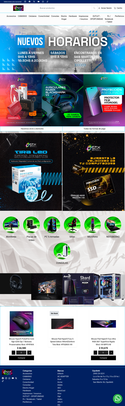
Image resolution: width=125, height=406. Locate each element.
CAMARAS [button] (22, 16)
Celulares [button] (33, 16)
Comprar (21, 358)
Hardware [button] (73, 16)
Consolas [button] (55, 16)
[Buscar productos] (68, 8)
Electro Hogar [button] (64, 17)
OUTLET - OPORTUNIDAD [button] (96, 17)
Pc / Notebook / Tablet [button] (109, 19)
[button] (9, 48)
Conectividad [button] (43, 16)
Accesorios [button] (11, 16)
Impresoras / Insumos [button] (83, 17)
